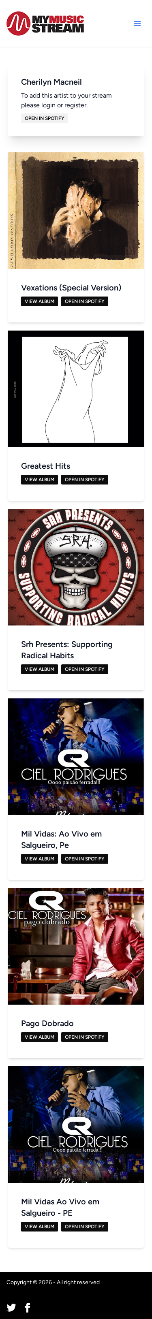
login (48, 105)
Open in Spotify (44, 118)
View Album (39, 301)
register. (76, 105)
